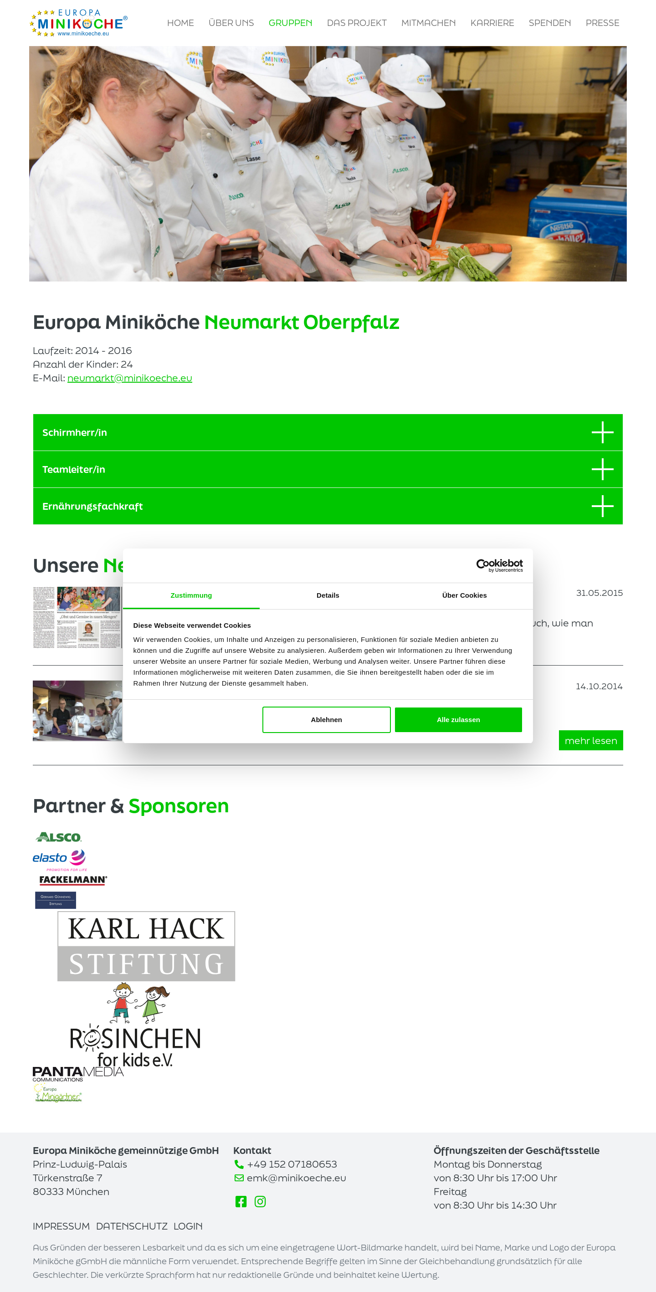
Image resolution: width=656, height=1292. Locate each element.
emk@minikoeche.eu (296, 1177)
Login (188, 1226)
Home (180, 23)
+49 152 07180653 (292, 1164)
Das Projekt (357, 23)
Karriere (492, 23)
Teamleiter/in (328, 469)
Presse (603, 23)
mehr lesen (591, 740)
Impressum (61, 1226)
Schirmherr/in (328, 432)
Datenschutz (132, 1226)
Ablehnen (326, 719)
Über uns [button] (231, 23)
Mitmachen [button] (428, 23)
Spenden (550, 23)
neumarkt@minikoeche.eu (129, 377)
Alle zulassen (458, 719)
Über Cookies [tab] (464, 595)
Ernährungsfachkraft (328, 506)
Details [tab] (328, 595)
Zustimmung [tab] (191, 595)
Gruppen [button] (291, 23)
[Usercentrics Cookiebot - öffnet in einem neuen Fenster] (483, 566)
